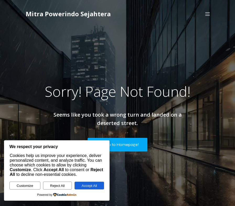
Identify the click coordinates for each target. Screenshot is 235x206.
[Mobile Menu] (207, 14)
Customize (25, 186)
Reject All (57, 186)
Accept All (89, 186)
